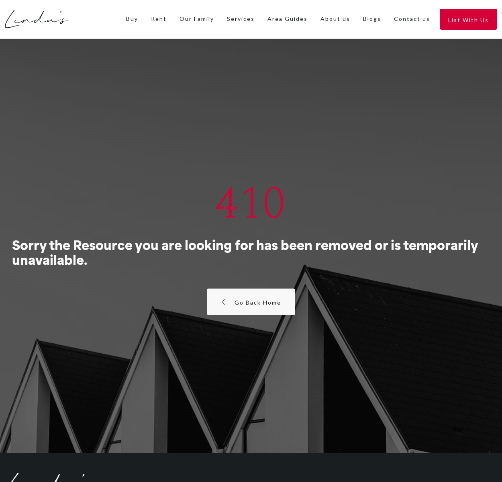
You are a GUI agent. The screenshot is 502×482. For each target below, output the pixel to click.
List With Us (468, 19)
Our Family (197, 18)
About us (335, 18)
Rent (159, 18)
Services (241, 18)
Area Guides (287, 18)
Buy (132, 18)
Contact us (412, 18)
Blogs (372, 18)
